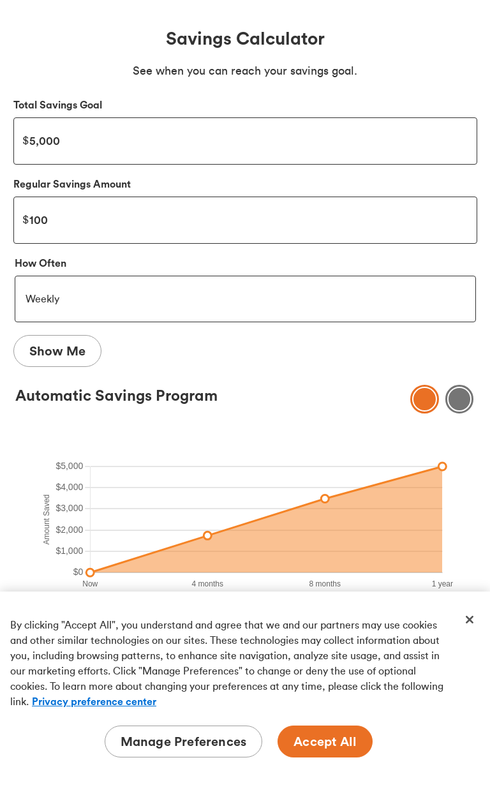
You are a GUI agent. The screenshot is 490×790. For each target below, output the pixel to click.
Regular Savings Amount (72, 183)
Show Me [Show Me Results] (57, 351)
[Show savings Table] (459, 399)
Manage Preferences (184, 741)
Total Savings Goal (57, 104)
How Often (40, 263)
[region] (245, 691)
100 (245, 220)
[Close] (470, 620)
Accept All (325, 741)
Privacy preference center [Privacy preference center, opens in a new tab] (94, 701)
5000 (245, 141)
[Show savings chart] (424, 399)
